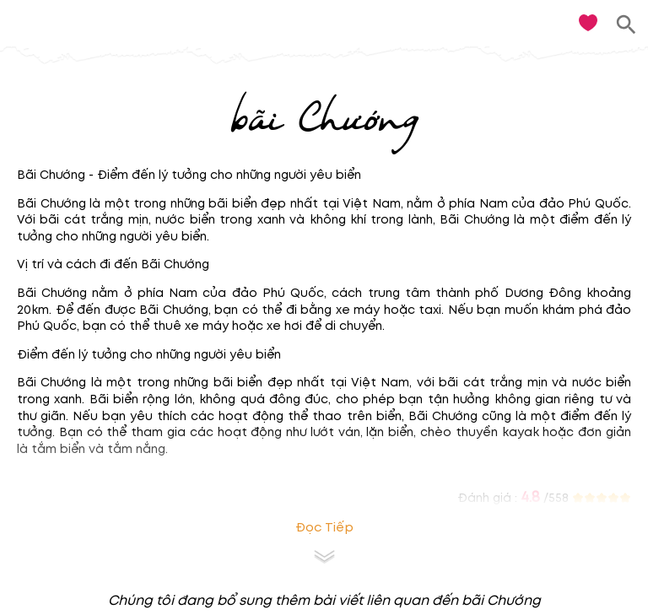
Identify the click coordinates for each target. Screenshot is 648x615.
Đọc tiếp (324, 528)
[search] (626, 24)
